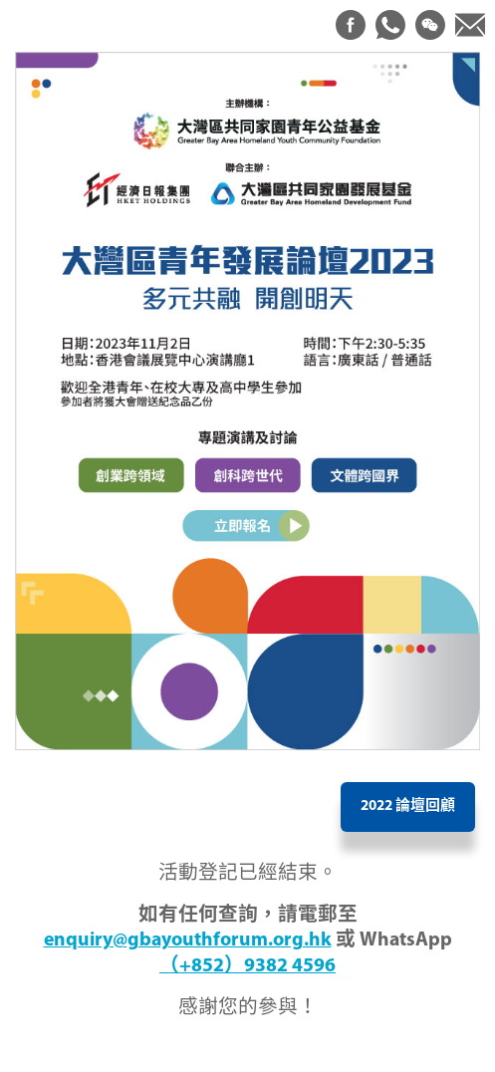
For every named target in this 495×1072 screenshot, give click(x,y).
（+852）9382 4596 (247, 966)
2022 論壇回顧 (408, 806)
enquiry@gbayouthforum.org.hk (188, 940)
